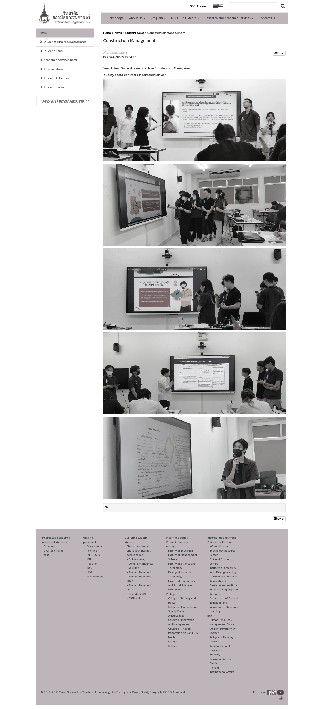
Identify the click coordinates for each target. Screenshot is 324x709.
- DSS (88, 568)
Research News (52, 69)
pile (209, 616)
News (43, 33)
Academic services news (58, 60)
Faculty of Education (180, 550)
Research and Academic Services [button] (228, 18)
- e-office (91, 550)
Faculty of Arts (177, 589)
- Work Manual (94, 546)
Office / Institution (219, 542)
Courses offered (53, 550)
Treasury (215, 654)
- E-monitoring (94, 576)
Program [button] (158, 18)
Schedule (49, 546)
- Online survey (136, 559)
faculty (170, 546)
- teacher (91, 563)
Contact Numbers (177, 542)
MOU (174, 18)
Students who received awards (63, 42)
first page (117, 18)
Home (107, 33)
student (129, 542)
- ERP (88, 559)
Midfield (214, 667)
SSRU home (198, 6)
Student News (51, 51)
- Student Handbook (139, 572)
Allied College (176, 615)
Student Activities (54, 78)
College (170, 594)
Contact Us (267, 18)
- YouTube (133, 568)
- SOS (88, 572)
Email (279, 53)
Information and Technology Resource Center (223, 550)
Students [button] (191, 18)
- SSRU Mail (134, 598)
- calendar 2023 (136, 594)
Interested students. (55, 542)
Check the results (137, 546)
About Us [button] (137, 18)
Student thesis (52, 87)
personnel (89, 542)
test (46, 555)
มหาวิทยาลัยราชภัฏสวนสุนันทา (65, 101)
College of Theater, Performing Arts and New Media (183, 633)
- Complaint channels (140, 563)
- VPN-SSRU (92, 555)
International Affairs (222, 672)
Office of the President (223, 576)
